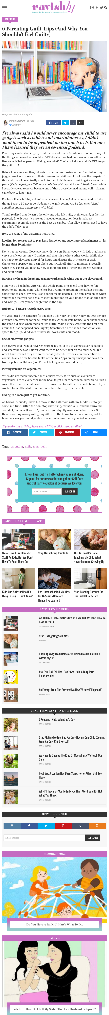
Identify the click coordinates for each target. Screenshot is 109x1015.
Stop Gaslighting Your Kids (53, 553)
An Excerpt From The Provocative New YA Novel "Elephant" (70, 690)
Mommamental (54, 853)
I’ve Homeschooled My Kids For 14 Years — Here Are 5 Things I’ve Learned (54, 596)
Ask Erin (54, 938)
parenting (17, 446)
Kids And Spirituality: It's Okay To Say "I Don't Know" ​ (17, 594)
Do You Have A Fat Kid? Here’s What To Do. (54, 924)
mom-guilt (39, 446)
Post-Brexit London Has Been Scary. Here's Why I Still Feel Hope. (70, 775)
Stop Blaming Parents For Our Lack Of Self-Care (88, 594)
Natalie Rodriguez (45, 694)
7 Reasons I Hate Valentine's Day (57, 719)
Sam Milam (42, 640)
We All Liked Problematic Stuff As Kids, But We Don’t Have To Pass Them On (17, 557)
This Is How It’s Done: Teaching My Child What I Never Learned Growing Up (89, 557)
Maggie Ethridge (44, 662)
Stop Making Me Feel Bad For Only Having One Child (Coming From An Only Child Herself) (72, 739)
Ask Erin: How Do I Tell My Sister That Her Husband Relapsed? (54, 1009)
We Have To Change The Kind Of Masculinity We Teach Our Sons (70, 757)
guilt (28, 446)
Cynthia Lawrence (17, 121)
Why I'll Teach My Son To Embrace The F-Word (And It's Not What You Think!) (70, 793)
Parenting (10, 19)
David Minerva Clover (46, 627)
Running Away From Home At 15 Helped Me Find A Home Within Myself (69, 656)
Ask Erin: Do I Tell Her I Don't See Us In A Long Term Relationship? (66, 674)
